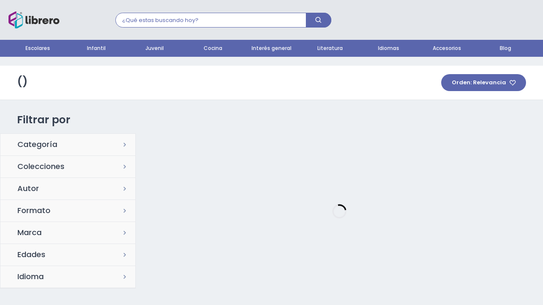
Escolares (37, 48)
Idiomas (388, 48)
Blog (505, 48)
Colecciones (40, 167)
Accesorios (447, 48)
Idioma (30, 277)
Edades (31, 255)
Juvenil (155, 48)
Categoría (37, 145)
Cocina (213, 48)
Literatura (330, 48)
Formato (33, 211)
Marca (29, 233)
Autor (28, 189)
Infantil (96, 48)
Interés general (271, 48)
